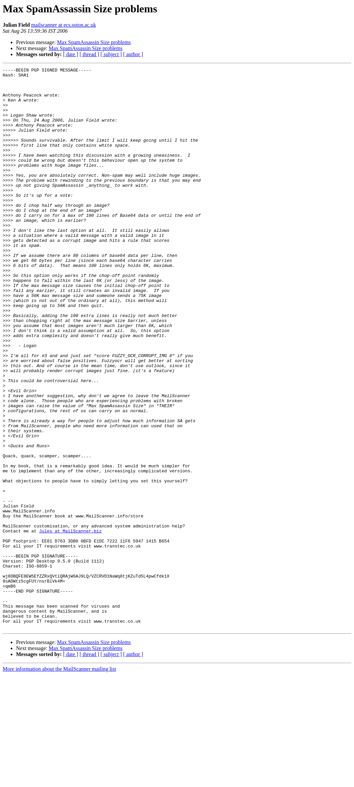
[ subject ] (111, 54)
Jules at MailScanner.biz (70, 624)
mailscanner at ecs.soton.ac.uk (63, 25)
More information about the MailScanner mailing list (59, 781)
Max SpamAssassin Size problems (94, 42)
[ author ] (133, 54)
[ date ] (70, 54)
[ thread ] (89, 54)
